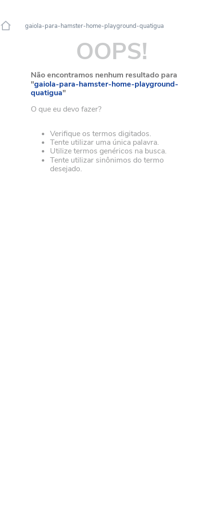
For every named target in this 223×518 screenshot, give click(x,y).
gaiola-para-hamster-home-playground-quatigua (94, 26)
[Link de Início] (6, 26)
